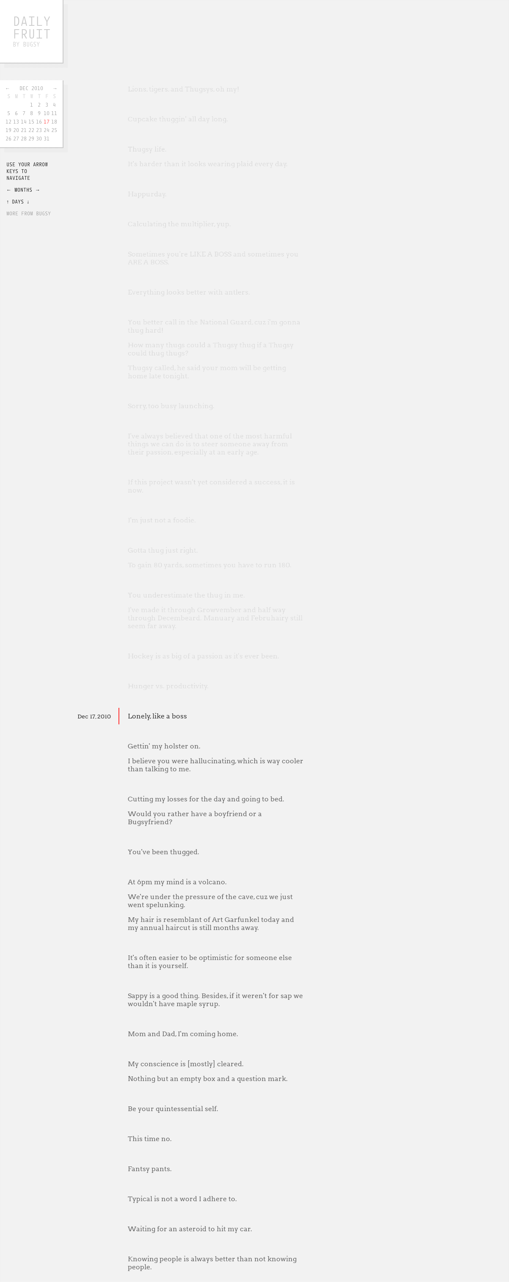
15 (31, 121)
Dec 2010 (31, 88)
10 (47, 113)
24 (47, 130)
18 (54, 121)
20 (16, 130)
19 (8, 130)
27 (16, 138)
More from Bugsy (28, 213)
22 (31, 130)
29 (31, 138)
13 (16, 121)
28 (24, 138)
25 (54, 130)
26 (8, 138)
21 (24, 130)
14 (24, 121)
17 (47, 121)
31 (47, 138)
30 (39, 138)
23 (39, 130)
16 (39, 121)
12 (8, 121)
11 (54, 113)
